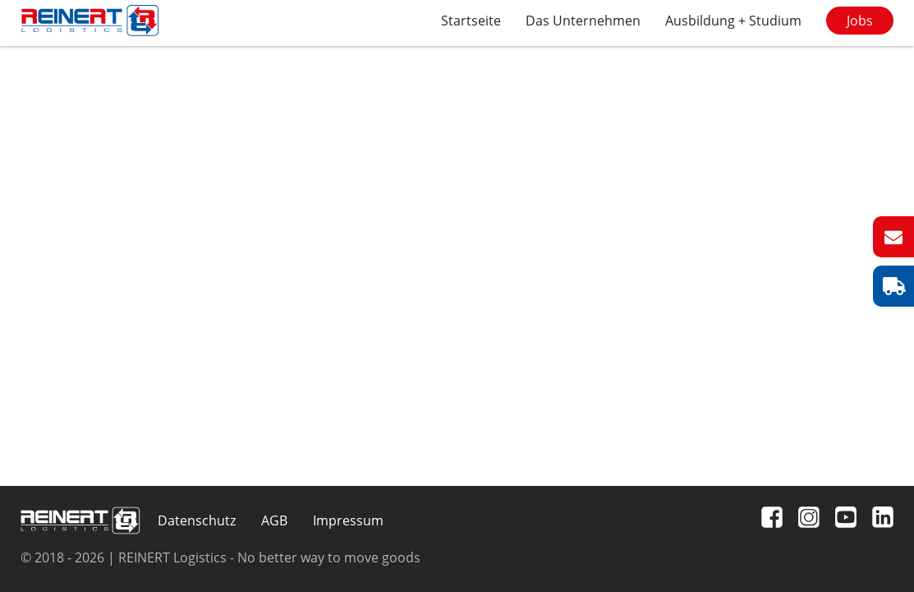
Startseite (471, 21)
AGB (274, 520)
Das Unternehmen (583, 21)
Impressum (348, 520)
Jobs (860, 21)
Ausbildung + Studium (733, 21)
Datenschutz (197, 520)
